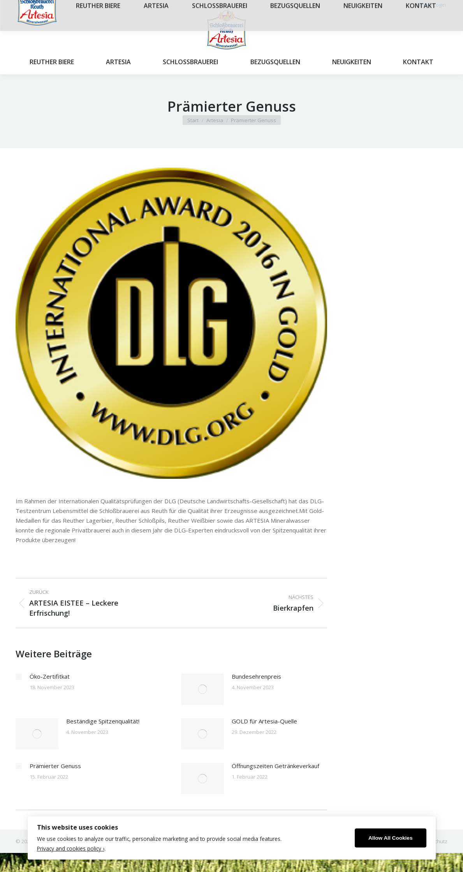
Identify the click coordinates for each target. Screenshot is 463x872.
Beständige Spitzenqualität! (102, 721)
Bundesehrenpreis (256, 676)
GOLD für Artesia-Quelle (264, 721)
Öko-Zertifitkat (50, 676)
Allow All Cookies (390, 838)
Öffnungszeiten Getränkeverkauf (275, 766)
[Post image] (19, 677)
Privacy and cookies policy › (70, 848)
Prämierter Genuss (55, 766)
